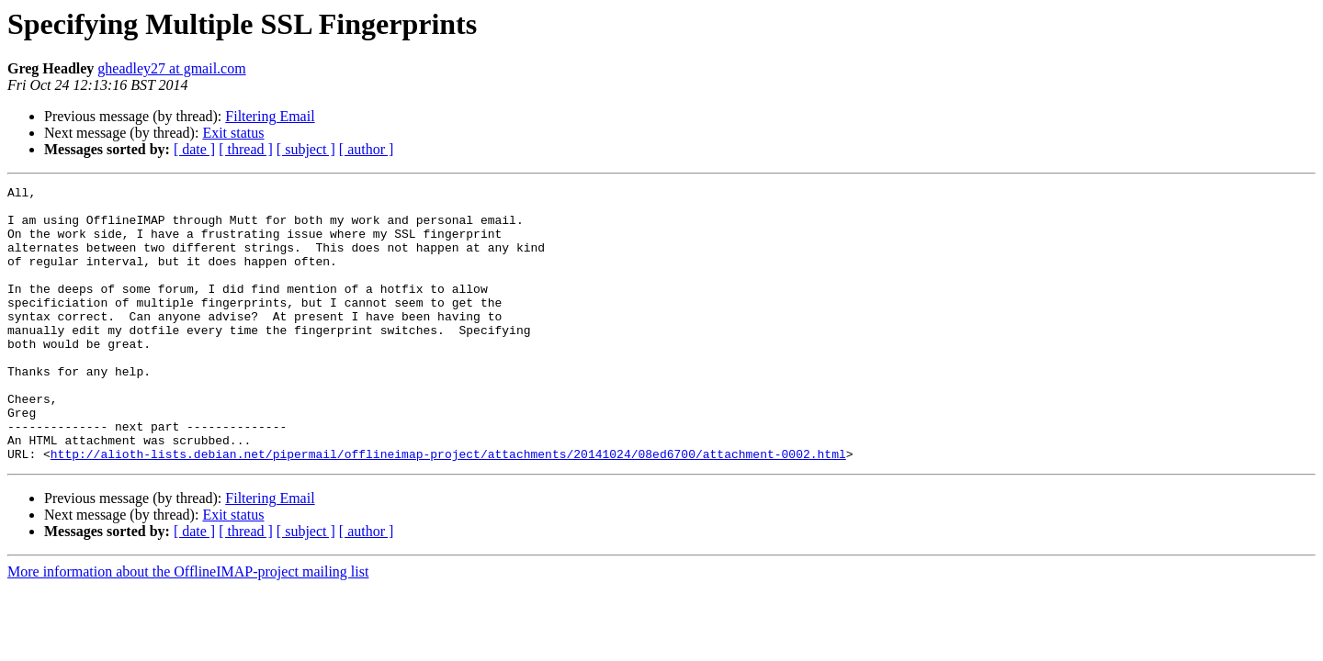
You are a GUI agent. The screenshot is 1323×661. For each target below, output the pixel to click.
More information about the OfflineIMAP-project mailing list (187, 626)
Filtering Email (269, 116)
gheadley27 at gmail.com (171, 68)
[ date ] (194, 149)
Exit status (233, 132)
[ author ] (366, 149)
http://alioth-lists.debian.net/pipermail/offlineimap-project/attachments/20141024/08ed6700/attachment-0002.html (448, 508)
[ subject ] (306, 149)
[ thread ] (246, 149)
